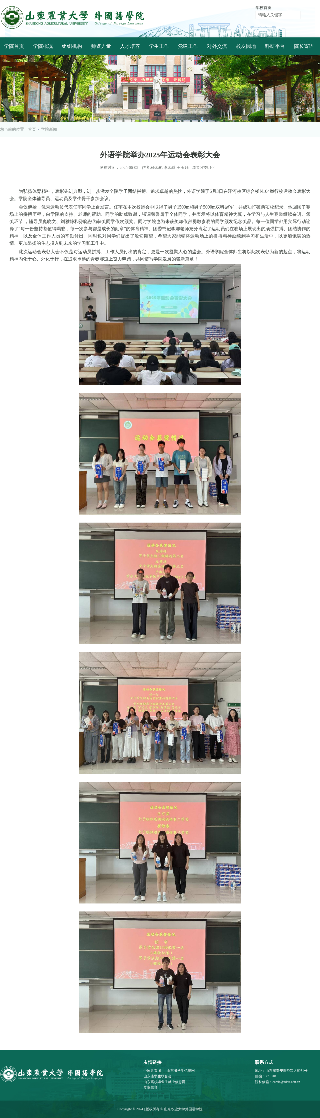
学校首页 (264, 7)
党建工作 (188, 46)
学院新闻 (49, 129)
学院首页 (14, 46)
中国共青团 (152, 1071)
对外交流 (217, 46)
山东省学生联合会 (158, 1076)
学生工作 (159, 46)
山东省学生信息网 (181, 1071)
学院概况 (43, 46)
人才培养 (130, 46)
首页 (32, 129)
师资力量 (101, 46)
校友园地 (246, 46)
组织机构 (72, 46)
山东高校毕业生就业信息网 (165, 1082)
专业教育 (151, 1087)
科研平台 (275, 46)
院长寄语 (304, 46)
